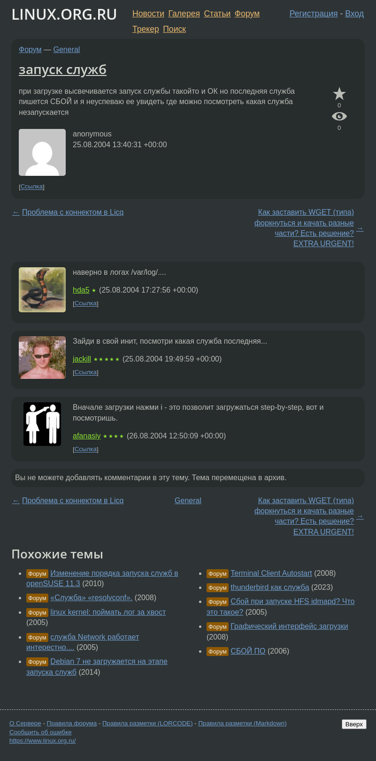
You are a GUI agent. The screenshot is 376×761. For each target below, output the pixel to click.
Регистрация (314, 13)
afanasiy (87, 436)
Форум (247, 13)
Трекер (145, 29)
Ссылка (32, 186)
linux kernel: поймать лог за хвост (108, 612)
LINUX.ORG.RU (64, 14)
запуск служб (63, 69)
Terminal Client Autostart (271, 573)
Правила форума (72, 723)
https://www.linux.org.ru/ (42, 740)
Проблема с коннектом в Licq (72, 212)
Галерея (184, 13)
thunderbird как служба (269, 587)
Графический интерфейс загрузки (289, 626)
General (67, 49)
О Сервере (25, 723)
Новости (148, 13)
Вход (354, 13)
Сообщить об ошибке (40, 732)
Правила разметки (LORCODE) (147, 723)
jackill (82, 359)
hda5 (81, 290)
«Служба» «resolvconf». (91, 598)
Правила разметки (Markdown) (242, 723)
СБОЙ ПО (247, 651)
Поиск (174, 29)
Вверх (354, 724)
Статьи (217, 13)
